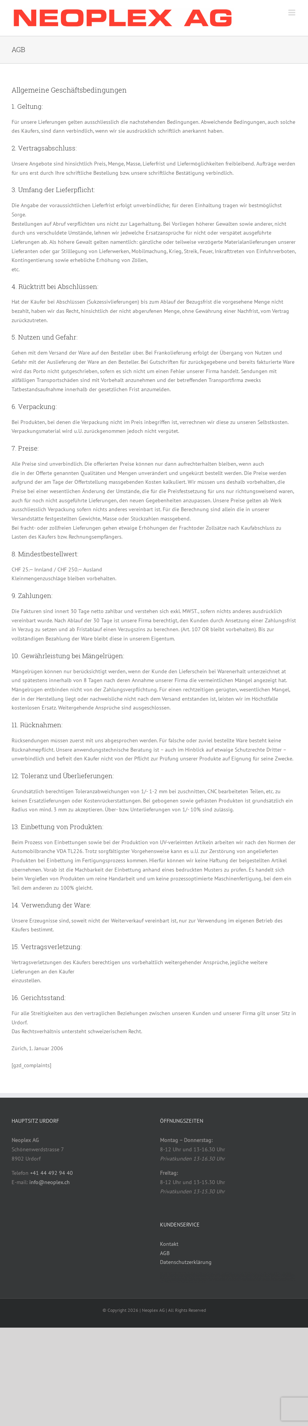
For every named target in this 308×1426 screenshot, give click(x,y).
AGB (165, 1253)
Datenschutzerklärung (186, 1262)
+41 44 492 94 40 (51, 1172)
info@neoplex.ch (49, 1182)
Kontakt (169, 1243)
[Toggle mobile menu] (292, 12)
